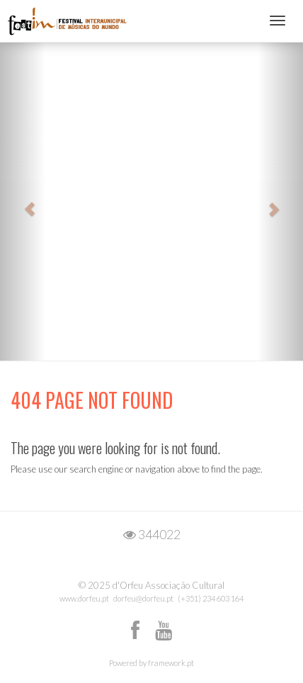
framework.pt (171, 662)
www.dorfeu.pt (84, 598)
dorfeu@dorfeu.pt (143, 598)
